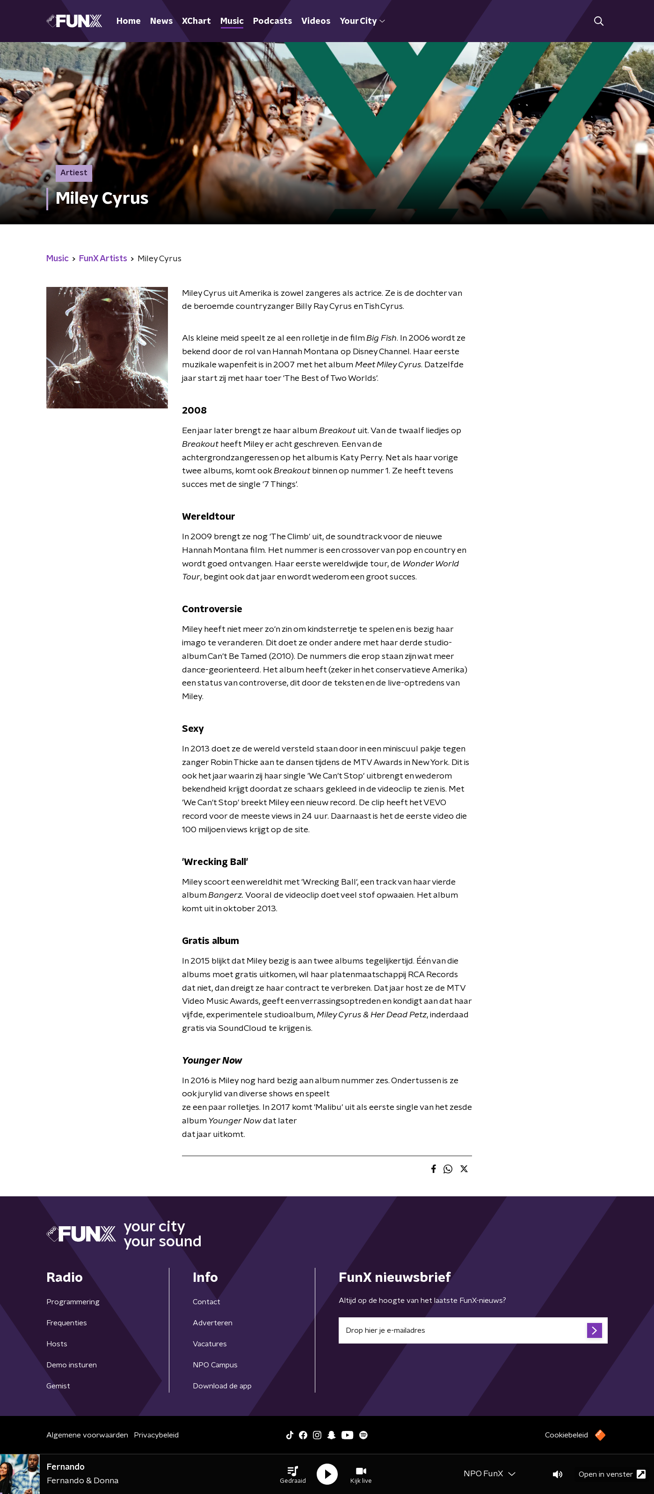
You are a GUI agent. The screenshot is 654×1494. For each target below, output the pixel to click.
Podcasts (272, 21)
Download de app (222, 1386)
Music (232, 21)
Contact (206, 1302)
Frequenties (66, 1323)
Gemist (58, 1386)
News (161, 21)
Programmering (73, 1302)
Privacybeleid (156, 1435)
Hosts (56, 1344)
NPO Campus (215, 1365)
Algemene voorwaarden (87, 1435)
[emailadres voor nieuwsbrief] (473, 1330)
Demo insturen (71, 1365)
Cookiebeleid (566, 1435)
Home (128, 21)
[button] (293, 1474)
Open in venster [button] (612, 1474)
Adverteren (213, 1323)
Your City (362, 21)
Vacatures (210, 1344)
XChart (196, 21)
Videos (315, 21)
